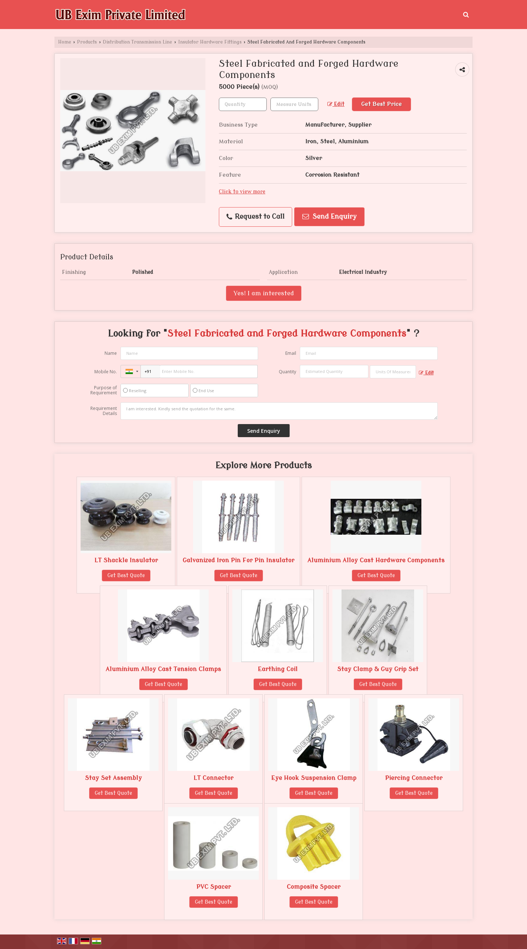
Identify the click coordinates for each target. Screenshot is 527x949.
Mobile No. (105, 372)
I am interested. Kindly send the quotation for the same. (279, 411)
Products (87, 42)
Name (111, 353)
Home (64, 42)
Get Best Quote (126, 575)
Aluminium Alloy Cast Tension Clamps (163, 669)
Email (290, 353)
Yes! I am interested (263, 293)
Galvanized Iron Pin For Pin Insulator (238, 560)
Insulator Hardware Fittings (210, 42)
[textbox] (294, 104)
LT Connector (213, 778)
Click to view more (242, 191)
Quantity (287, 372)
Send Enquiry (329, 217)
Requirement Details (103, 411)
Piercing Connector (413, 778)
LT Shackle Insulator (126, 560)
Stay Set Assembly (113, 778)
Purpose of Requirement (103, 390)
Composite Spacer (313, 886)
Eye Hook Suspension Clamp (313, 778)
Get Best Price (381, 104)
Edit (335, 104)
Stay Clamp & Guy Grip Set (377, 669)
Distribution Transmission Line (137, 42)
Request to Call (255, 217)
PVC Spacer (213, 886)
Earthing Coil (278, 669)
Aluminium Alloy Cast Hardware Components (376, 560)
